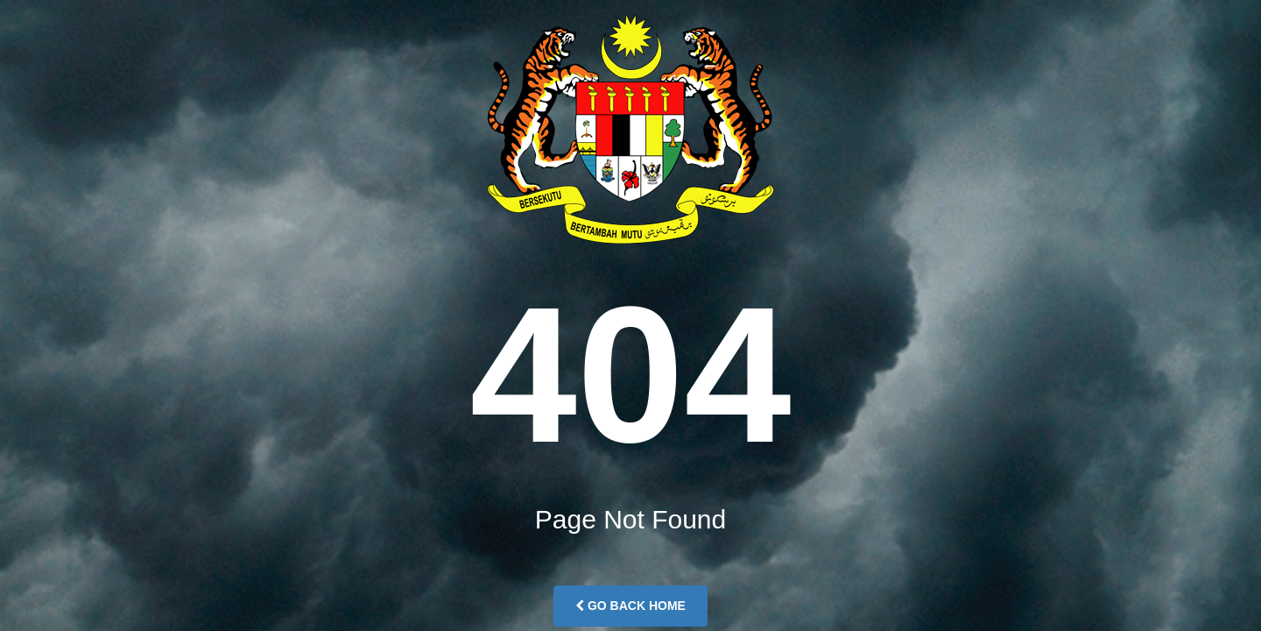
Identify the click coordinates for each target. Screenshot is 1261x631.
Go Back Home (630, 606)
